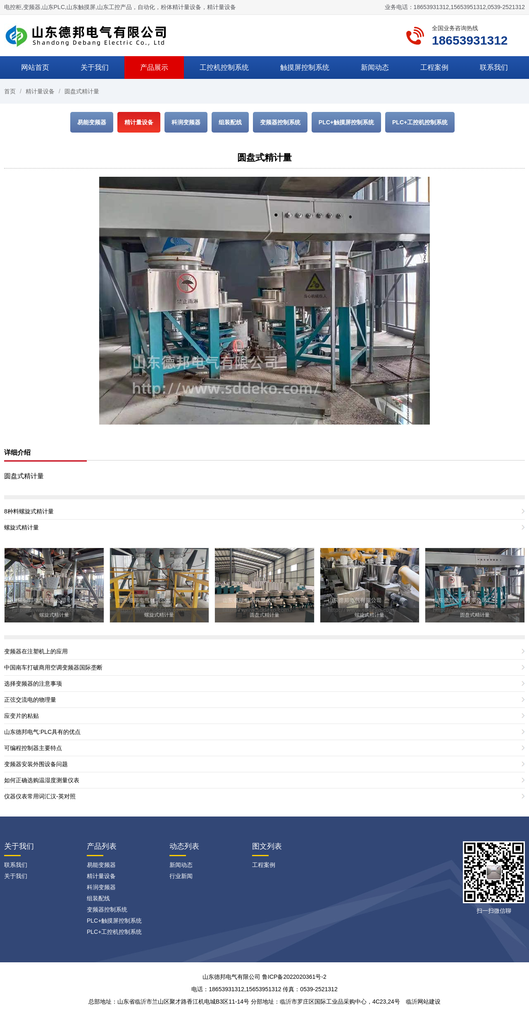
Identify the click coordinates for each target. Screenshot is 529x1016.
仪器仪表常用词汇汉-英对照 (40, 796)
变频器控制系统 (280, 122)
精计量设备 (40, 91)
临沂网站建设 (423, 1001)
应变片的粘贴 (21, 715)
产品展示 (154, 67)
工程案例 (434, 67)
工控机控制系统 (224, 67)
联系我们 (494, 67)
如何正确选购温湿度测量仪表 (41, 780)
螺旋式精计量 (21, 527)
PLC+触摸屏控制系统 (346, 122)
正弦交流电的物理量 (30, 699)
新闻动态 (375, 67)
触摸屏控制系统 (304, 67)
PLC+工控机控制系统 (420, 122)
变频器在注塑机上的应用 (36, 651)
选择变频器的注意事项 (33, 683)
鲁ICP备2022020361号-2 (294, 976)
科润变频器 (186, 122)
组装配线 (230, 122)
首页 (10, 91)
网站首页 (35, 67)
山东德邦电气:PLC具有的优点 (42, 732)
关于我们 (95, 67)
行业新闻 (181, 876)
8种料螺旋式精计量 (29, 511)
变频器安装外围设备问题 (36, 764)
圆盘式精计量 (81, 91)
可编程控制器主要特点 (33, 748)
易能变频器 (91, 122)
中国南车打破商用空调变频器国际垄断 (53, 667)
